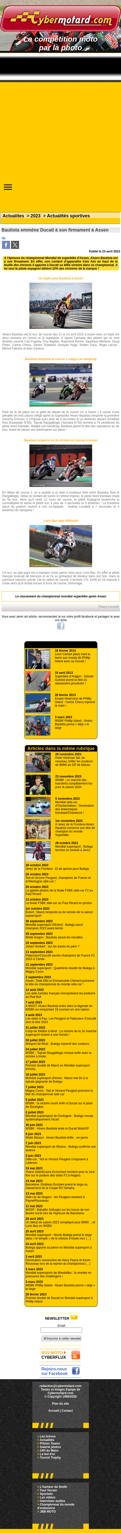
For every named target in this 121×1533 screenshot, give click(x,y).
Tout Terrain (48, 1490)
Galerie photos (50, 1447)
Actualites (13, 215)
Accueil (53, 1410)
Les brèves (48, 1436)
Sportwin (46, 1494)
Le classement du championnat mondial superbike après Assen (60, 596)
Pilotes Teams (50, 1443)
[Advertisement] (59, 113)
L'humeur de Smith (53, 1487)
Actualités (47, 1440)
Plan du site (60, 1403)
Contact (67, 1410)
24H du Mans (49, 1450)
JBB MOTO (48, 1511)
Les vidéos (47, 1497)
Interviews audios (52, 1501)
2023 (36, 215)
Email (61, 1325)
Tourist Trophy (50, 1457)
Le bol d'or (47, 1454)
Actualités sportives (68, 215)
